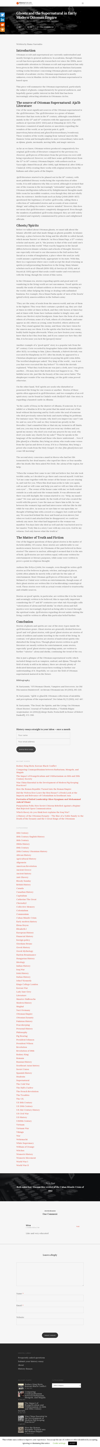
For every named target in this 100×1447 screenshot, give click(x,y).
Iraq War (20, 969)
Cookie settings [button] (59, 1443)
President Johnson (25, 1039)
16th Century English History (30, 836)
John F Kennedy (24, 980)
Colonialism (22, 910)
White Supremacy (25, 1143)
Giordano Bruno (24, 943)
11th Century (22, 833)
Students (20, 1076)
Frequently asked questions (31, 1357)
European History (25, 932)
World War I (22, 1161)
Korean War (22, 988)
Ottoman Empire (45, 21)
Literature (21, 995)
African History (23, 855)
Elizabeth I (21, 929)
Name (20, 1293)
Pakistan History (24, 1021)
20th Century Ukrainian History (31, 851)
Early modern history (26, 921)
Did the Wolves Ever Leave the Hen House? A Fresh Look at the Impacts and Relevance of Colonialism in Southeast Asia (46, 794)
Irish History (22, 973)
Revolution (21, 1047)
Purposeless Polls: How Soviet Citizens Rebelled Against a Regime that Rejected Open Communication (48, 807)
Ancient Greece (23, 870)
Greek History (23, 947)
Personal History (24, 1028)
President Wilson (24, 1043)
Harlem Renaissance (26, 954)
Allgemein (21, 862)
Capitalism (21, 895)
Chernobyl (21, 903)
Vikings (20, 1132)
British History (23, 884)
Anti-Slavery (22, 877)
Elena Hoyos (22, 925)
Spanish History (24, 1073)
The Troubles (22, 1095)
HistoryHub (21, 21)
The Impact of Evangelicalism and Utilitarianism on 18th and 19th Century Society (48, 777)
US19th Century (24, 1121)
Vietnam (20, 1124)
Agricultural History (26, 858)
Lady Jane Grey (23, 991)
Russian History (24, 1062)
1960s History (23, 844)
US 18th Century (24, 1102)
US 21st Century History (28, 1110)
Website (20, 1317)
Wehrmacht (22, 1139)
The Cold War (23, 1084)
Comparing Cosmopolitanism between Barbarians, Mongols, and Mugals (47, 771)
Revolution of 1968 (25, 1050)
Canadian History (24, 892)
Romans (20, 1058)
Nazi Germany (23, 1010)
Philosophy (21, 1032)
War (18, 1135)
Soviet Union (22, 1069)
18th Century (22, 840)
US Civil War (22, 1113)
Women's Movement (26, 1158)
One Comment (45, 27)
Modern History (24, 1002)
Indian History (23, 966)
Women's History (24, 1154)
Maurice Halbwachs (26, 999)
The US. (20, 1099)
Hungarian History (25, 958)
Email (19, 1305)
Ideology (20, 962)
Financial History (24, 936)
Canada (20, 888)
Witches (20, 1150)
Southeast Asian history (28, 1065)
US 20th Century (24, 1106)
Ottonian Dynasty (25, 1017)
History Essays (25, 1368)
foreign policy (23, 940)
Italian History (23, 977)
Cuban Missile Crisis (26, 918)
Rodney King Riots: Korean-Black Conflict (36, 766)
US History (21, 1117)
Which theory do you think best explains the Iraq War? (42, 812)
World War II (22, 1165)
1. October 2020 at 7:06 (32, 1227)
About (21, 1365)
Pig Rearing (22, 1036)
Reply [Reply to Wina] (78, 1226)
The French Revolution (27, 1091)
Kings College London (27, 984)
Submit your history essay (31, 1361)
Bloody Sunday (23, 881)
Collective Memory (25, 906)
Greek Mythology (24, 951)
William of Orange (25, 1147)
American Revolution (26, 866)
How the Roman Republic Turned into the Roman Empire (43, 789)
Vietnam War (22, 1128)
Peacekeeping (23, 1025)
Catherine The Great (26, 899)
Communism (22, 914)
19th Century (22, 847)
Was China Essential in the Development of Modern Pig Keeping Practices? (47, 784)
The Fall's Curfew (24, 1087)
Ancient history (23, 873)
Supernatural (55, 21)
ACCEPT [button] (73, 1443)
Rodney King (22, 1054)
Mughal (20, 1006)
